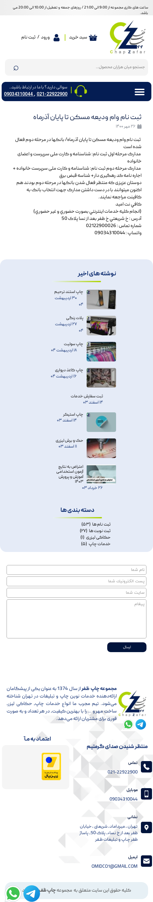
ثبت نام (28, 37)
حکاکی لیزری (95, 537)
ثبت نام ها (95, 524)
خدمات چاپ (95, 544)
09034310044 (19, 94)
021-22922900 (52, 94)
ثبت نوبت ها (95, 531)
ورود (45, 37)
